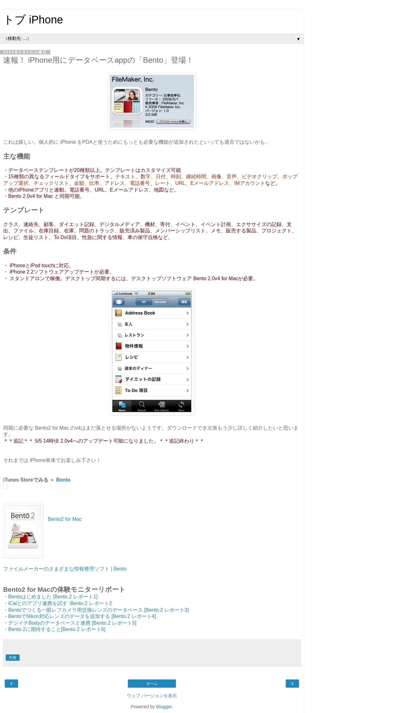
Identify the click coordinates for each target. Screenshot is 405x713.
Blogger (164, 706)
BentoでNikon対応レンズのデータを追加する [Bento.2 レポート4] (82, 616)
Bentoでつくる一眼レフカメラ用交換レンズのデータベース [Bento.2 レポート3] (98, 610)
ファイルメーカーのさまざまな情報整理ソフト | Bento (65, 568)
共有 (12, 657)
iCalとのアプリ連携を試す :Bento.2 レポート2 (60, 603)
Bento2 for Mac (65, 519)
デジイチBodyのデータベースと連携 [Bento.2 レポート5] (72, 623)
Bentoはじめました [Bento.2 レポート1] (52, 596)
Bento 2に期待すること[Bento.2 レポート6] (56, 629)
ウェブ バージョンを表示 (152, 695)
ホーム (152, 683)
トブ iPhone (33, 20)
